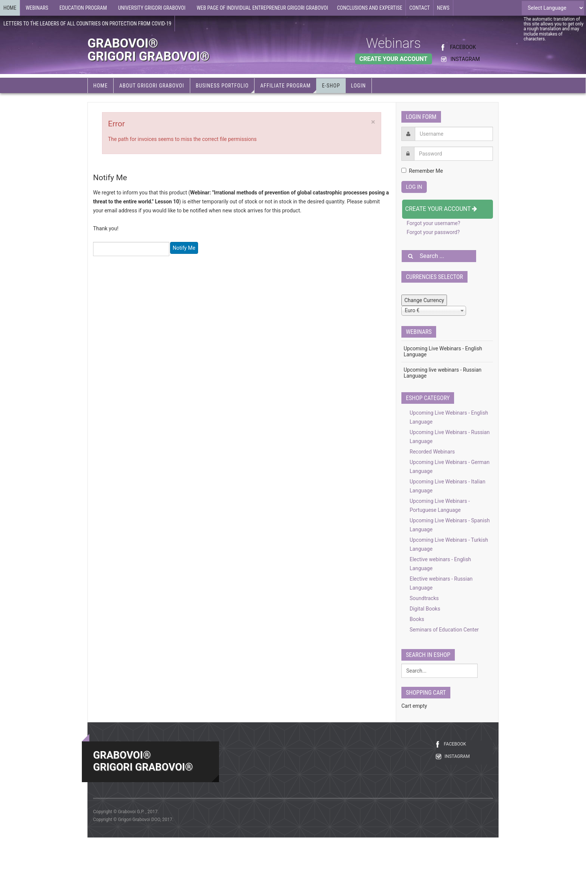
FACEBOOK (463, 47)
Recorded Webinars (432, 452)
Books (417, 619)
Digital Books (425, 609)
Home (9, 8)
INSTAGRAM (465, 59)
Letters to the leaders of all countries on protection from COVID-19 (87, 24)
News (443, 8)
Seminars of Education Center (444, 630)
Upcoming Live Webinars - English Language (443, 351)
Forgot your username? (433, 223)
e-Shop (331, 86)
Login (358, 86)
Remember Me (422, 171)
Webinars (393, 43)
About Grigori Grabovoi (151, 86)
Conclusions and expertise (370, 8)
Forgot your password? (433, 232)
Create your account (441, 208)
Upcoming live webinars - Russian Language (442, 373)
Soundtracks (424, 598)
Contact (419, 8)
